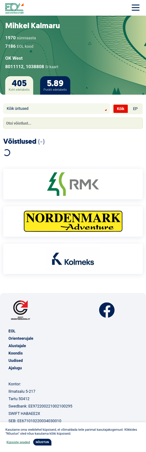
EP (135, 108)
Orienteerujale (20, 338)
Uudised (15, 360)
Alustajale (17, 345)
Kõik (120, 108)
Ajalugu (15, 368)
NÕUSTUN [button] (42, 442)
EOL (11, 331)
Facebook (107, 310)
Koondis (15, 353)
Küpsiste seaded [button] (18, 442)
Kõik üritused (17, 108)
